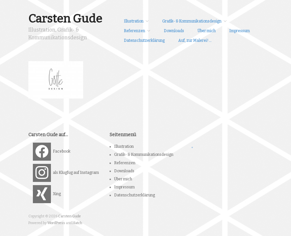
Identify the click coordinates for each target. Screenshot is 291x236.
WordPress (56, 223)
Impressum (239, 31)
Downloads (174, 31)
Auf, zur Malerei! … (194, 40)
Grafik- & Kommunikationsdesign (191, 21)
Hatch (77, 223)
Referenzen (134, 31)
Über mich (207, 31)
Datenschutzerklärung (144, 40)
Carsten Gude (65, 19)
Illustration (133, 21)
